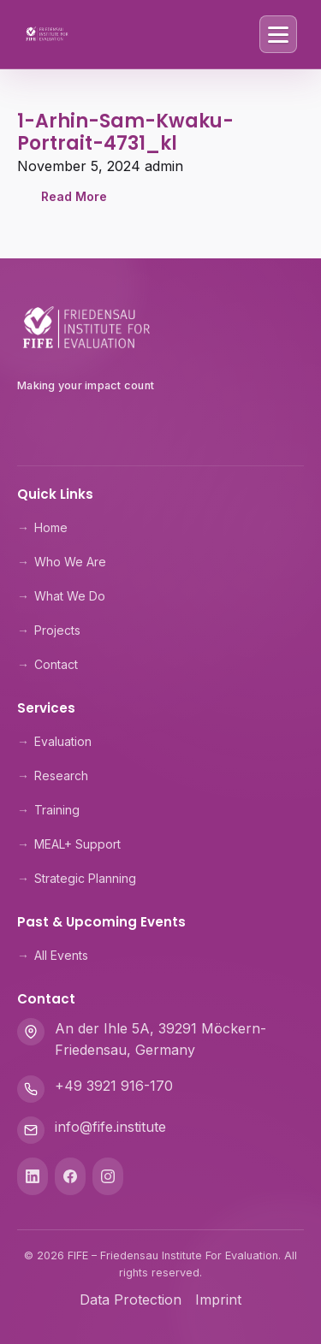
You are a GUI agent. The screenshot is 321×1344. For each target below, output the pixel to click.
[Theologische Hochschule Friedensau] (160, 426)
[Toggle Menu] (278, 34)
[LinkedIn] (32, 1176)
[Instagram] (107, 1176)
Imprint (218, 1299)
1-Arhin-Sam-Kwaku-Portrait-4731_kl (125, 132)
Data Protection (130, 1299)
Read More (74, 196)
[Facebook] (70, 1176)
